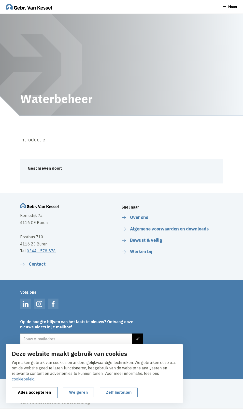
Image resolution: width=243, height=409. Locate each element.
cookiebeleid (23, 379)
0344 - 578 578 (41, 250)
